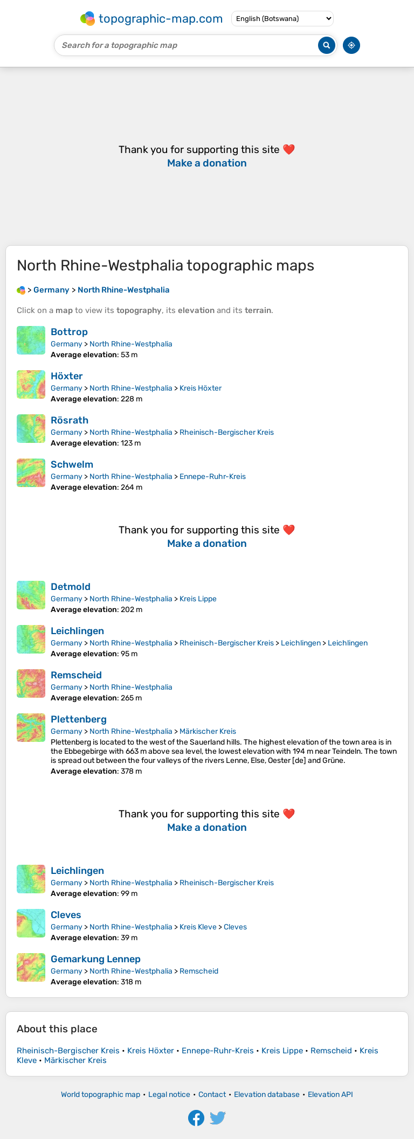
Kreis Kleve (198, 927)
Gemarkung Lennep (96, 959)
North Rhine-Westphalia (130, 344)
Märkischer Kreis (208, 731)
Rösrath (69, 420)
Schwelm (72, 464)
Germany (66, 344)
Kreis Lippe (198, 598)
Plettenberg (79, 719)
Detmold (71, 587)
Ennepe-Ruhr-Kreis (213, 476)
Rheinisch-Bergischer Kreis (227, 432)
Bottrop (69, 332)
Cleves (66, 915)
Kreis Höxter (201, 388)
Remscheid (76, 675)
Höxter (67, 376)
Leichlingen (77, 631)
